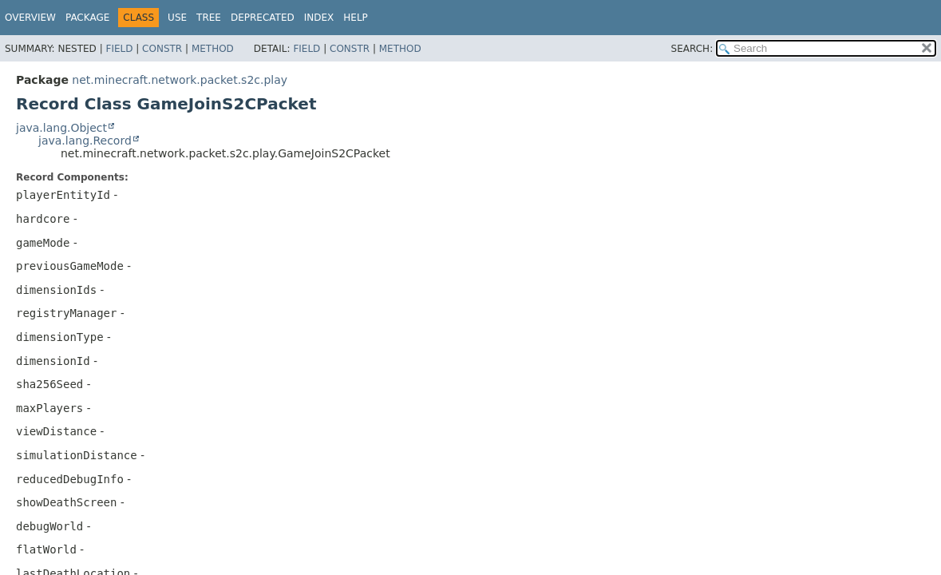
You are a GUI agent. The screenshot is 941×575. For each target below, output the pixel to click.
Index (319, 17)
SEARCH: (692, 48)
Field (118, 48)
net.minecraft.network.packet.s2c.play (179, 79)
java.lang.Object (61, 127)
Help (355, 17)
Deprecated (263, 17)
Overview (30, 17)
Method (213, 48)
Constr (162, 48)
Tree (208, 17)
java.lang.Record (85, 140)
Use (177, 17)
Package (87, 17)
